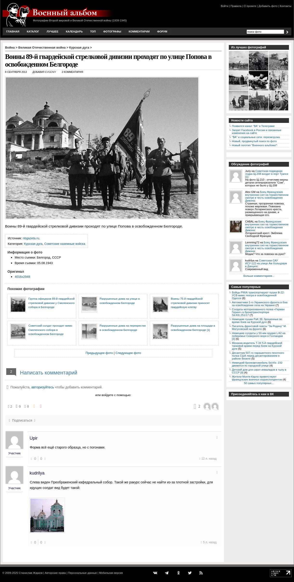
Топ (93, 31)
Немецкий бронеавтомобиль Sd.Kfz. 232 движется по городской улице (257, 364)
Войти (224, 6)
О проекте (250, 6)
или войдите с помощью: (113, 395)
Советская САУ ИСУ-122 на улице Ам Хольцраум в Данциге (266, 263)
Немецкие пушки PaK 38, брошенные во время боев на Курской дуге (257, 320)
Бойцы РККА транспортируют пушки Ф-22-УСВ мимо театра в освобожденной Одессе (258, 295)
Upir (34, 438)
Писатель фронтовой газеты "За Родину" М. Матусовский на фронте (259, 327)
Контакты (285, 6)
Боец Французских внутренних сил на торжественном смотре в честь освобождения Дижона (266, 196)
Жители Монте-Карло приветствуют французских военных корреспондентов (257, 378)
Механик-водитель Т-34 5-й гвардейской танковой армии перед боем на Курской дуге (257, 346)
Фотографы (112, 31)
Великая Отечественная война (42, 47)
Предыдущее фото (99, 353)
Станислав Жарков (31, 572)
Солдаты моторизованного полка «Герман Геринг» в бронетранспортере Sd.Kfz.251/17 (258, 312)
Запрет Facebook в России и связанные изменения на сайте (256, 131)
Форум (162, 31)
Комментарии (139, 31)
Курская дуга (79, 47)
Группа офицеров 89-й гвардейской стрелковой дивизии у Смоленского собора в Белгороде (51, 303)
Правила (235, 6)
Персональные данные (82, 572)
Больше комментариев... (258, 275)
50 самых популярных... (259, 383)
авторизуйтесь (42, 387)
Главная (12, 31)
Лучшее (52, 31)
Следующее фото (128, 353)
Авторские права (55, 572)
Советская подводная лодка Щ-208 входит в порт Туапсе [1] (266, 174)
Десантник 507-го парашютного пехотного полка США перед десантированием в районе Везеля (258, 355)
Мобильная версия (111, 572)
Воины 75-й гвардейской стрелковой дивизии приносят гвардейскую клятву (190, 303)
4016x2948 (22, 276)
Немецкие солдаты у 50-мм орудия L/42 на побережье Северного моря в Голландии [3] (258, 336)
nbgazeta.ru (31, 238)
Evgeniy (50, 72)
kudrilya (37, 473)
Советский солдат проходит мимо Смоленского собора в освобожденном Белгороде (50, 329)
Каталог (33, 31)
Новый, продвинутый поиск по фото (254, 141)
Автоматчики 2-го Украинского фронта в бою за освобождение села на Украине (260, 304)
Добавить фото (268, 6)
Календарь (74, 31)
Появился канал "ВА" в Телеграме (253, 126)
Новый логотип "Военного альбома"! (254, 145)
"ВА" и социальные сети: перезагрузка (256, 137)
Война (10, 47)
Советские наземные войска (64, 244)
